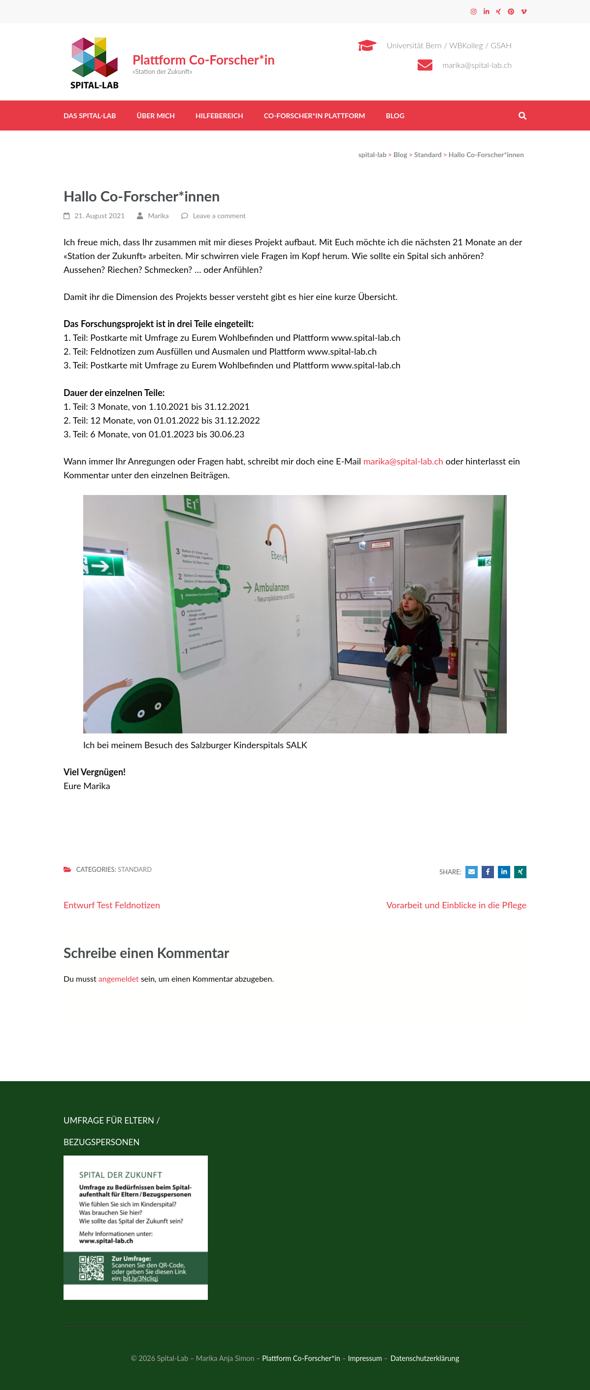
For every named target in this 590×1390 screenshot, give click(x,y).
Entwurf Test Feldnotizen (112, 904)
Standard (135, 869)
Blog (395, 115)
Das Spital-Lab (90, 115)
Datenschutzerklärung (425, 1358)
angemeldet (118, 978)
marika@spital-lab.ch (477, 64)
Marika (158, 215)
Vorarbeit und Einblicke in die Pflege (456, 904)
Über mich (156, 115)
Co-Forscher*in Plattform (314, 115)
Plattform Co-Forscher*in (203, 59)
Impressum (365, 1358)
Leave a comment (219, 215)
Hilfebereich (219, 115)
